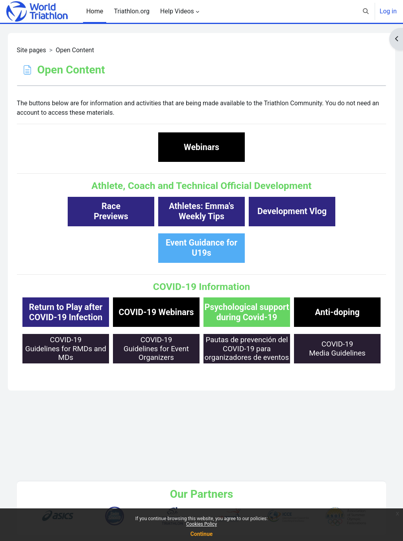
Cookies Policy (201, 524)
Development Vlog (292, 211)
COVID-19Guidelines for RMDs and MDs (111, 385)
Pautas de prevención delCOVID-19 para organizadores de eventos (292, 385)
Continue (201, 534)
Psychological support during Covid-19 (292, 312)
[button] (366, 11)
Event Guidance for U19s (201, 248)
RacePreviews (111, 211)
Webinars (201, 147)
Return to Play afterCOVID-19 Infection (111, 312)
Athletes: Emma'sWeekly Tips (201, 211)
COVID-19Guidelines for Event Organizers (201, 385)
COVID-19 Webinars (201, 312)
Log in (388, 11)
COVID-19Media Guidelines (201, 422)
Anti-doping (201, 349)
